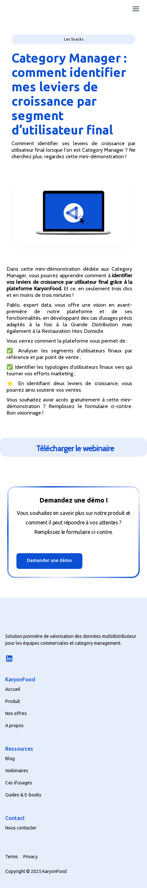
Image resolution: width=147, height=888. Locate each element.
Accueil (12, 689)
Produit (12, 701)
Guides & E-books (23, 794)
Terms (11, 856)
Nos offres (16, 713)
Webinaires (16, 770)
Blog (10, 758)
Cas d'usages (18, 782)
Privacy (30, 856)
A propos (14, 725)
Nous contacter (20, 827)
